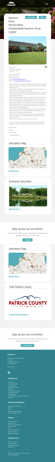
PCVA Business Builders (13, 392)
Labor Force (10, 407)
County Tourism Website (13, 430)
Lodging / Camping (12, 426)
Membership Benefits (12, 384)
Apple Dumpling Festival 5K (14, 445)
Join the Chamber (12, 385)
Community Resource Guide (14, 391)
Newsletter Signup (12, 394)
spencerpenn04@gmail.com (19, 79)
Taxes (9, 409)
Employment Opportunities (14, 413)
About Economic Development (14, 406)
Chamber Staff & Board (13, 387)
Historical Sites (12, 132)
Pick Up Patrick (11, 447)
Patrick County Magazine (13, 433)
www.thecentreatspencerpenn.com (22, 81)
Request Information (12, 431)
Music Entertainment (14, 135)
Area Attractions (12, 127)
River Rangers (11, 397)
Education (11, 130)
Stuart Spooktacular (12, 443)
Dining (9, 428)
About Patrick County (12, 421)
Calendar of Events (12, 423)
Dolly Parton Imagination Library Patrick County (18, 396)
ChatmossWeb (15, 454)
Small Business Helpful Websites (15, 411)
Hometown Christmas (13, 442)
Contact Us (10, 389)
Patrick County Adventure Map (14, 424)
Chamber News (11, 382)
